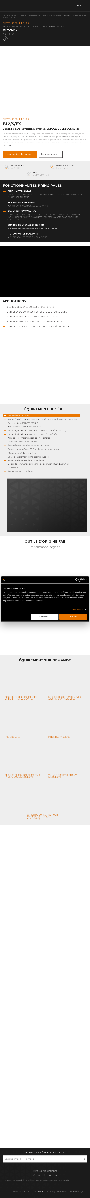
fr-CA (78, 6)
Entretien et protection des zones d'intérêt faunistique (40, 326)
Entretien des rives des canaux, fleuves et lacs (34, 322)
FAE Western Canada (9, 15)
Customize (45, 617)
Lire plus (7, 145)
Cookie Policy (61, 1191)
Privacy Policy (50, 1191)
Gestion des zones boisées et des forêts (30, 307)
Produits (22, 15)
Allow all (73, 617)
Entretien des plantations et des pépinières (32, 317)
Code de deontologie (76, 1191)
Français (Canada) (45, 1171)
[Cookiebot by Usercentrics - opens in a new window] (77, 580)
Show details (77, 610)
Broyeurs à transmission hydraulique (57, 15)
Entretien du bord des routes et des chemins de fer (37, 312)
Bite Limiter (64, 137)
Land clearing (34, 15)
